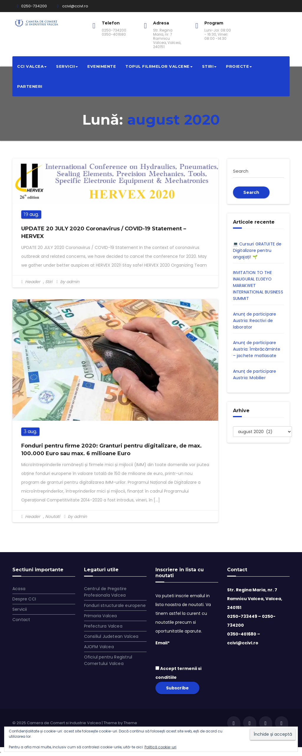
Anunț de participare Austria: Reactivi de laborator (254, 320)
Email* (186, 650)
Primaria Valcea (100, 616)
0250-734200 (32, 6)
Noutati (52, 516)
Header (32, 282)
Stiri (209, 66)
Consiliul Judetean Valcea (111, 636)
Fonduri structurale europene (115, 605)
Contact (21, 620)
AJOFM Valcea (99, 647)
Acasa (18, 589)
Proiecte (239, 66)
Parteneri (29, 86)
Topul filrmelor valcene (159, 66)
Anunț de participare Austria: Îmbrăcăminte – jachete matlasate (256, 349)
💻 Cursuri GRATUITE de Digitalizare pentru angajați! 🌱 (257, 250)
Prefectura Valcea (103, 626)
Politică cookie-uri (160, 747)
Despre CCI (24, 599)
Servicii (67, 66)
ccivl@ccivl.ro (72, 6)
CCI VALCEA (32, 66)
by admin (67, 282)
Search (251, 192)
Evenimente (101, 66)
